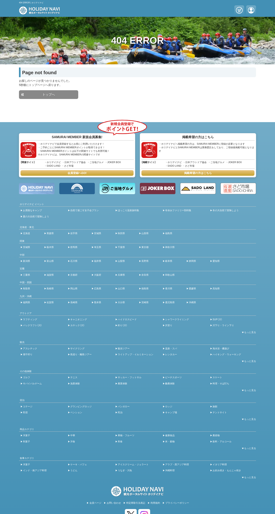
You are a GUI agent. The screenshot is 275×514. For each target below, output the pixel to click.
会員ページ (95, 503)
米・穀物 (170, 441)
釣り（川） (122, 325)
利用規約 (155, 503)
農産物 (216, 435)
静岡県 (192, 261)
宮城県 (97, 233)
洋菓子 (26, 435)
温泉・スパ (171, 348)
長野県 (145, 261)
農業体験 (122, 383)
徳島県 (145, 288)
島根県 (50, 288)
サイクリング (77, 348)
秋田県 (121, 233)
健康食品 (170, 435)
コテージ (27, 406)
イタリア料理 (220, 464)
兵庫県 (121, 275)
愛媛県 (192, 288)
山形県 (145, 233)
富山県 (50, 261)
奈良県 (145, 275)
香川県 (168, 288)
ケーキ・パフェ (78, 464)
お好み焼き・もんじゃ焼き (227, 470)
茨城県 (26, 247)
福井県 (97, 261)
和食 (120, 441)
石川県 (73, 261)
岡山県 (73, 288)
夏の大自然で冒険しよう (36, 216)
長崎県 (73, 302)
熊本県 (97, 302)
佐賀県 (50, 302)
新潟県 (26, 261)
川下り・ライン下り (223, 325)
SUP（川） (217, 319)
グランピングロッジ (81, 406)
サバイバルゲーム (32, 383)
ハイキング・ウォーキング (227, 354)
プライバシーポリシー (177, 503)
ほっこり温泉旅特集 (128, 210)
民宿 (25, 412)
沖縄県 (192, 302)
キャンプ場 (171, 412)
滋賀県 (50, 275)
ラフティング (30, 319)
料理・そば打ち (221, 383)
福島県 (168, 233)
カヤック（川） (77, 325)
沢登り (168, 325)
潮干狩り (27, 354)
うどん (73, 470)
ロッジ (168, 406)
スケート (217, 377)
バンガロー (124, 406)
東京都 (145, 247)
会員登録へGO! (77, 173)
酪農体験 (170, 383)
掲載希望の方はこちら (198, 173)
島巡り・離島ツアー (81, 354)
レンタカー (171, 354)
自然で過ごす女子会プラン (84, 210)
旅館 (215, 406)
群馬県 (73, 247)
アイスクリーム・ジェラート (133, 464)
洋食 (72, 441)
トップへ (48, 94)
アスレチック (30, 348)
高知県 (216, 288)
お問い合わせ (114, 503)
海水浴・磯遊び (221, 348)
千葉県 (121, 247)
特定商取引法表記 (135, 503)
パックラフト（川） (32, 325)
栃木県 (50, 247)
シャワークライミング (177, 319)
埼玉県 (97, 247)
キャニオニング (78, 319)
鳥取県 (26, 288)
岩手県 (73, 233)
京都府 (73, 275)
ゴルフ (26, 377)
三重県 (26, 275)
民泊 (120, 412)
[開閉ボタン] (248, 332)
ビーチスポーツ (173, 377)
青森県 (50, 233)
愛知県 (216, 261)
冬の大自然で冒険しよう (226, 210)
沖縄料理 (170, 470)
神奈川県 (170, 247)
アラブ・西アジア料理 (177, 464)
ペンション (76, 412)
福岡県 (26, 302)
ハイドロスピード (127, 319)
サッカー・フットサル (129, 377)
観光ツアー (124, 348)
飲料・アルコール (222, 441)
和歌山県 (170, 275)
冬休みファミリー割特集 (178, 210)
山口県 (121, 288)
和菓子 (26, 441)
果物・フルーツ (126, 435)
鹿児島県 (170, 302)
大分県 (121, 302)
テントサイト (220, 412)
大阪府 (97, 275)
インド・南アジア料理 (35, 470)
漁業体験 (75, 383)
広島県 (97, 288)
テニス (73, 377)
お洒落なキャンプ (32, 210)
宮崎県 (145, 302)
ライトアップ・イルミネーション (135, 354)
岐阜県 (168, 261)
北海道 (26, 233)
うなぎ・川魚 (125, 470)
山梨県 (121, 261)
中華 (72, 435)
